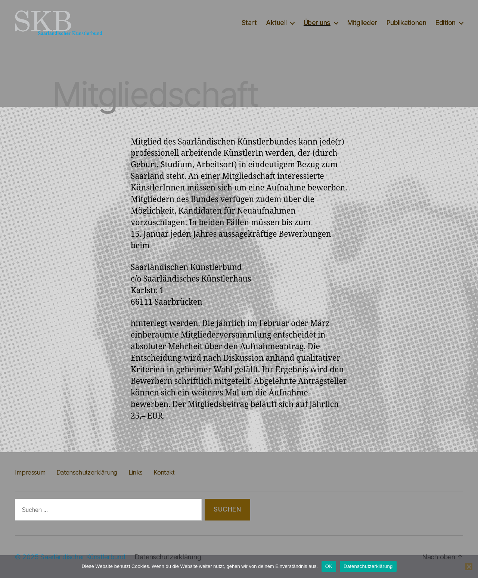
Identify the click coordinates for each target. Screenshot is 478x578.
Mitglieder (362, 23)
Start (249, 23)
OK (328, 566)
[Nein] (468, 566)
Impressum (30, 472)
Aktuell (276, 23)
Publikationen (406, 23)
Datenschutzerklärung (86, 472)
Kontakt (163, 472)
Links (135, 472)
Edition (445, 23)
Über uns (317, 23)
